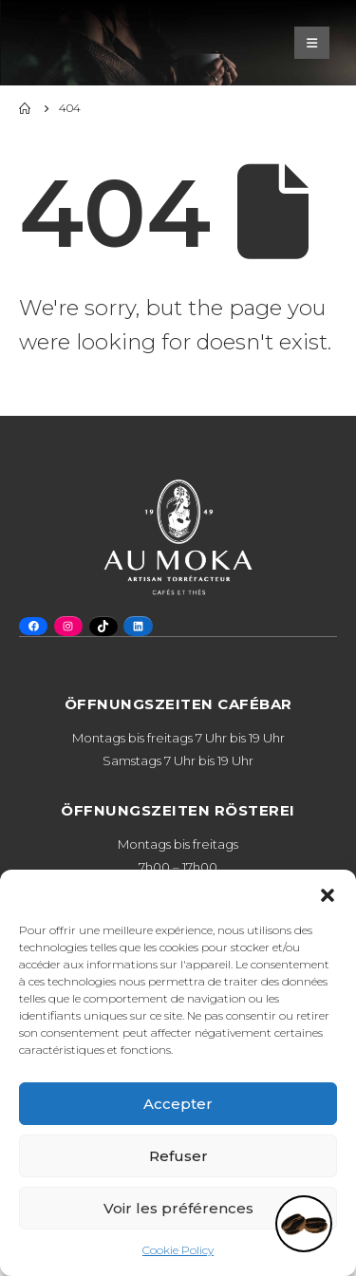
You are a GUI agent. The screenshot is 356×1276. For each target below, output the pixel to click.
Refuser (178, 1156)
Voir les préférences (178, 1208)
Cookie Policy (178, 1250)
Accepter (178, 1104)
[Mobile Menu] (311, 43)
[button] (327, 893)
